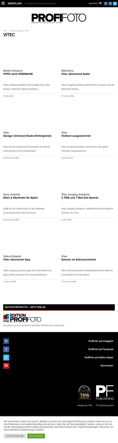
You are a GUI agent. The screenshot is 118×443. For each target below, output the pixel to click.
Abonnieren (106, 365)
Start (5, 31)
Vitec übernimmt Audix (88, 72)
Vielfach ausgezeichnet (88, 134)
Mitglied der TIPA (85, 395)
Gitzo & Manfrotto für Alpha (30, 196)
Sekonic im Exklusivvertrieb (88, 258)
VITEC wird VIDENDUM (30, 72)
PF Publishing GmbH (105, 395)
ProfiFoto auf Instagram (100, 341)
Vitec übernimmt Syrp (30, 258)
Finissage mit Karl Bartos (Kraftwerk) (40, 4)
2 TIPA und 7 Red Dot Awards (88, 196)
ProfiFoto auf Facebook (100, 349)
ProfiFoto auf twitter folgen (99, 357)
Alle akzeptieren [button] (36, 436)
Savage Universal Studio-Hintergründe (30, 134)
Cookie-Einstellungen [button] (15, 436)
